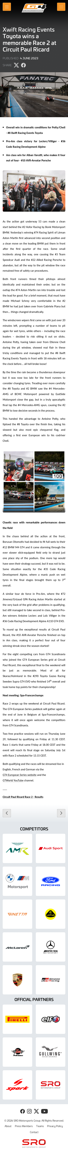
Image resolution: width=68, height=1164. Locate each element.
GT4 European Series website (20, 775)
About (8, 1126)
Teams (40, 1126)
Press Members (24, 1126)
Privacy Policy (55, 1126)
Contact (34, 1132)
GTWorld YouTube (13, 780)
